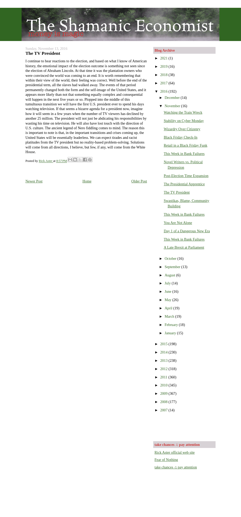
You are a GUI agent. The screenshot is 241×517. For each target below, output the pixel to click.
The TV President (177, 192)
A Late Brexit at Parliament (184, 247)
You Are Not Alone (178, 223)
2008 (164, 402)
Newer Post (34, 181)
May (168, 300)
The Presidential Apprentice (184, 184)
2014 (164, 352)
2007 (164, 410)
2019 (164, 66)
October (171, 258)
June (168, 291)
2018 (164, 75)
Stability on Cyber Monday (184, 121)
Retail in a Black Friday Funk (185, 145)
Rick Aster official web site (175, 452)
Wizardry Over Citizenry (182, 129)
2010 (164, 385)
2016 (164, 91)
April (169, 308)
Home (86, 181)
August (170, 275)
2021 (164, 58)
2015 (164, 344)
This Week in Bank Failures (184, 154)
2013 (164, 360)
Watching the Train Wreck (183, 112)
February (172, 325)
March (170, 316)
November (173, 106)
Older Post (139, 181)
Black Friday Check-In (180, 137)
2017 (164, 83)
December (173, 98)
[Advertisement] (185, 426)
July (168, 283)
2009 (164, 393)
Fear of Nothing (166, 460)
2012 (164, 369)
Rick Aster (46, 161)
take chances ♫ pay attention (176, 467)
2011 (164, 377)
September (173, 267)
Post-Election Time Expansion (186, 176)
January (171, 333)
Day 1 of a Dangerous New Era (187, 231)
